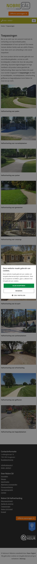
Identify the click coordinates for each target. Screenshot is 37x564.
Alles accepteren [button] (19, 285)
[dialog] (18, 282)
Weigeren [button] (18, 291)
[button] (18, 295)
